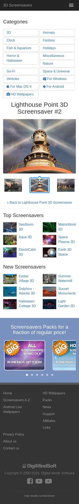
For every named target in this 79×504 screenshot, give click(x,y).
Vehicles (13, 79)
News (47, 407)
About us (9, 441)
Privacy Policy (13, 434)
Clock (11, 40)
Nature (48, 63)
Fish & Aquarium (19, 48)
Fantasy (49, 40)
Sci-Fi (11, 71)
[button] (26, 375)
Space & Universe (56, 71)
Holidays (49, 48)
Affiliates (49, 421)
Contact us (11, 448)
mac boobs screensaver (39, 495)
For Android (53, 86)
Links (47, 427)
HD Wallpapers (20, 94)
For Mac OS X (19, 86)
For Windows (55, 79)
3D (9, 32)
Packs (47, 400)
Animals (49, 32)
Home (7, 393)
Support (49, 414)
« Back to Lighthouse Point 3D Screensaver (39, 202)
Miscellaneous (53, 56)
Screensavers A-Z (16, 400)
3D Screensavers (17, 5)
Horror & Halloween (14, 58)
